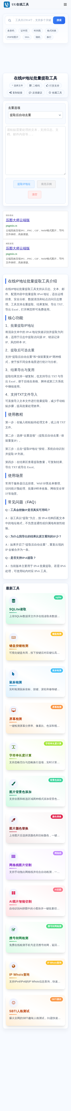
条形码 (10, 30)
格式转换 (51, 30)
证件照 (24, 30)
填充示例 (46, 184)
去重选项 (35, 112)
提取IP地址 (23, 184)
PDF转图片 (12, 37)
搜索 (59, 20)
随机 (38, 37)
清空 (34, 194)
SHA (27, 37)
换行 (49, 37)
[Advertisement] (35, 58)
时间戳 (37, 30)
